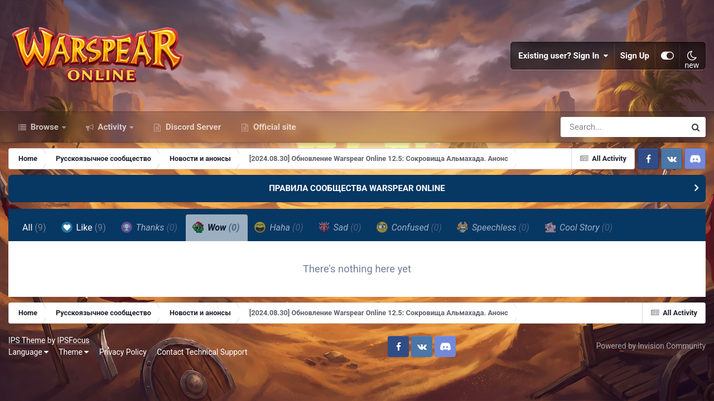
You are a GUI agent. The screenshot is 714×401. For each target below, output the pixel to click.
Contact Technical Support (202, 352)
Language (28, 352)
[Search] (591, 127)
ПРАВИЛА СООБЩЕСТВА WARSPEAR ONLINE (357, 188)
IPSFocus (73, 340)
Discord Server (192, 127)
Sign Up (634, 56)
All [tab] (34, 227)
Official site (273, 127)
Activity (112, 127)
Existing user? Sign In (563, 55)
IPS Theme (26, 340)
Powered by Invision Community (651, 345)
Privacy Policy (123, 352)
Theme (74, 352)
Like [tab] (83, 227)
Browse (44, 127)
